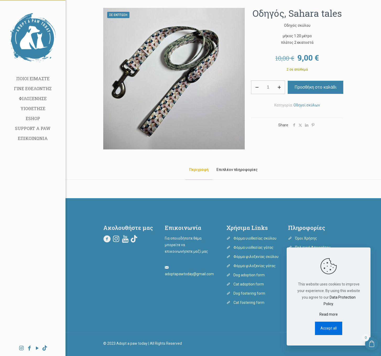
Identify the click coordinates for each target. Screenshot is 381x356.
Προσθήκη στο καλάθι (315, 87)
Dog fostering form (249, 293)
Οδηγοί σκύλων (306, 105)
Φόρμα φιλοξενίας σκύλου (256, 257)
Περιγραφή (199, 170)
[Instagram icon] (21, 348)
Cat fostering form (248, 302)
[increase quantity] (279, 87)
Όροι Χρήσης (306, 238)
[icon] (44, 348)
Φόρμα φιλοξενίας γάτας (254, 266)
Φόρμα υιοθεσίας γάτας (253, 247)
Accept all (328, 328)
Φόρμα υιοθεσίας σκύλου (254, 238)
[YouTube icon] (37, 348)
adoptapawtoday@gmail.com (189, 274)
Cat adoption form (248, 284)
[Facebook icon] (29, 348)
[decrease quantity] (257, 87)
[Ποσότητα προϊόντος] (268, 87)
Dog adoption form (249, 275)
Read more (328, 314)
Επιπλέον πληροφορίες (237, 170)
